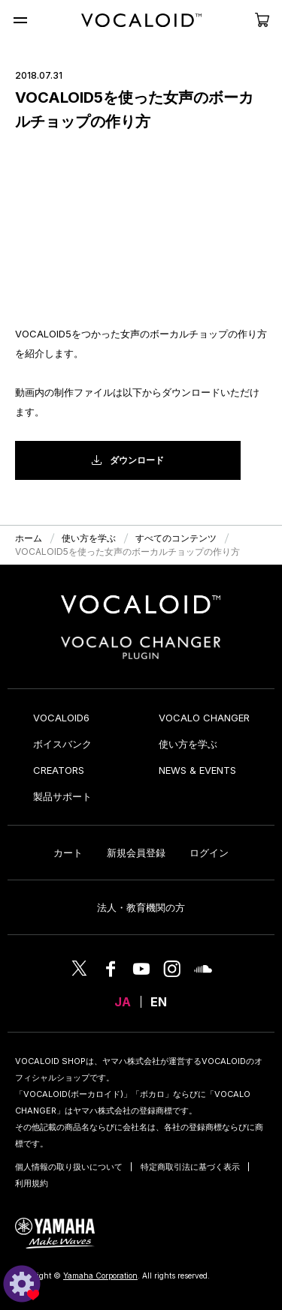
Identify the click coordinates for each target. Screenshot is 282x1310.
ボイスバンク (62, 744)
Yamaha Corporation (100, 1275)
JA (122, 1001)
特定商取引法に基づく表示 (190, 1167)
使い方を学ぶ (188, 744)
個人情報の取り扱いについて (69, 1167)
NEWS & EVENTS (197, 770)
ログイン (209, 853)
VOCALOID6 (61, 718)
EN (158, 1001)
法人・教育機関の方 (141, 907)
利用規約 (31, 1183)
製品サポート (62, 796)
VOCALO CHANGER (204, 718)
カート (68, 853)
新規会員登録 (136, 853)
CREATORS (58, 770)
